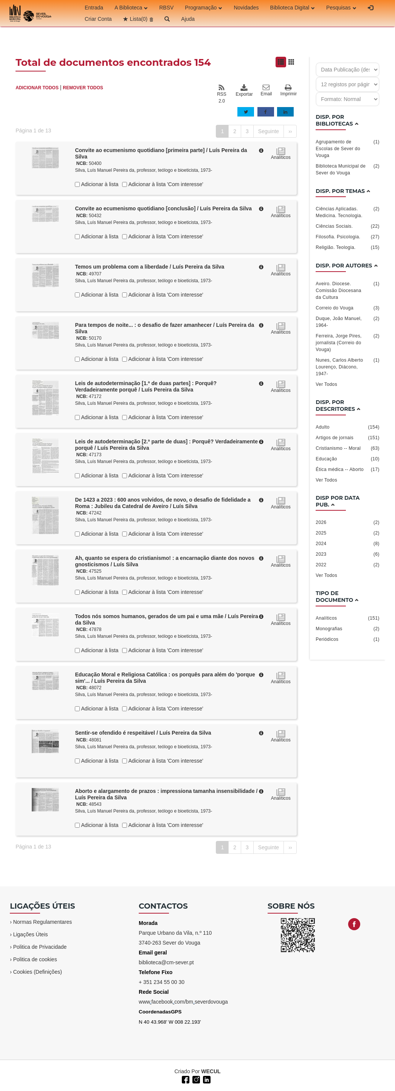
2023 (348, 554)
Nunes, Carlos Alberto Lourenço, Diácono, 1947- (348, 366)
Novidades (246, 8)
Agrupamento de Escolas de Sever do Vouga (348, 148)
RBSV (166, 8)
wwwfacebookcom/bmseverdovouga (183, 1002)
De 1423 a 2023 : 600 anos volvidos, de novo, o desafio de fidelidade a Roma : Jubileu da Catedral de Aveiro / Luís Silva (163, 503)
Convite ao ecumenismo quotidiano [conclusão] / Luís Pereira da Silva (163, 208)
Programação (203, 8)
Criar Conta (98, 19)
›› (290, 131)
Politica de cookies (35, 959)
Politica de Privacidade (40, 947)
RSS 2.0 (221, 94)
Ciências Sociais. (348, 226)
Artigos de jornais (348, 437)
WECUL (210, 1071)
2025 (348, 533)
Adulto (348, 427)
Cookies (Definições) (37, 972)
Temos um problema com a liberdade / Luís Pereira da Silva (149, 267)
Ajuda (188, 19)
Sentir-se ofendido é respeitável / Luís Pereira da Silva (143, 733)
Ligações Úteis (30, 934)
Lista (139, 19)
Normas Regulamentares (42, 922)
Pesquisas (341, 8)
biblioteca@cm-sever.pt (166, 962)
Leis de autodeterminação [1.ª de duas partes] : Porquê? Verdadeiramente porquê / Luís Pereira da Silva (146, 386)
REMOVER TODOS (83, 87)
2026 (348, 522)
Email (266, 90)
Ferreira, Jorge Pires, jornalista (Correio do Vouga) (348, 342)
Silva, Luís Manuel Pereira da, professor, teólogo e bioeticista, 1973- (143, 170)
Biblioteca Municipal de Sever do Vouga (348, 169)
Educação (348, 458)
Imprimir (288, 90)
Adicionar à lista (99, 184)
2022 (348, 564)
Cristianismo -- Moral (348, 448)
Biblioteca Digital (292, 8)
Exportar (243, 90)
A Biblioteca (131, 8)
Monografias (348, 628)
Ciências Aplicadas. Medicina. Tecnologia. (348, 211)
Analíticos (348, 618)
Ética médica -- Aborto (348, 469)
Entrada (94, 8)
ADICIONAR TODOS (37, 87)
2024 (348, 543)
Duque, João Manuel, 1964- (348, 321)
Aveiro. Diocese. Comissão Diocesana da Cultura (348, 290)
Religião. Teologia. (348, 247)
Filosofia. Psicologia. (348, 236)
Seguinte (268, 131)
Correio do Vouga (348, 308)
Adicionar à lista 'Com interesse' (165, 184)
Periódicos (348, 639)
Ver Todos (326, 384)
